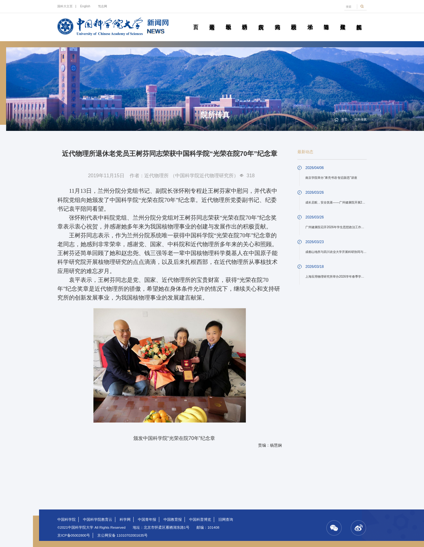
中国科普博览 (200, 519)
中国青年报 (147, 519)
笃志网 (102, 6)
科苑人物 (277, 20)
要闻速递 (212, 20)
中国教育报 (172, 519)
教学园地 (228, 20)
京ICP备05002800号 (73, 535)
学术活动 (310, 20)
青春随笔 (326, 20)
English (85, 6)
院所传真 (260, 20)
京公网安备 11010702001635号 (122, 535)
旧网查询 (225, 519)
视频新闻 (359, 20)
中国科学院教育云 (97, 519)
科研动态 (244, 20)
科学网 (125, 519)
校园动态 (293, 20)
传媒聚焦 (342, 20)
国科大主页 (65, 6)
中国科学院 (66, 519)
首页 (195, 20)
